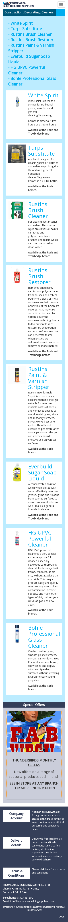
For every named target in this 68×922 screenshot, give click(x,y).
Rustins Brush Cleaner (31, 34)
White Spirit (22, 23)
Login (62, 916)
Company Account (16, 815)
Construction (13, 12)
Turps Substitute (26, 28)
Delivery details (16, 842)
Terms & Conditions (16, 873)
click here (45, 818)
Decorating (32, 12)
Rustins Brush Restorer (32, 39)
